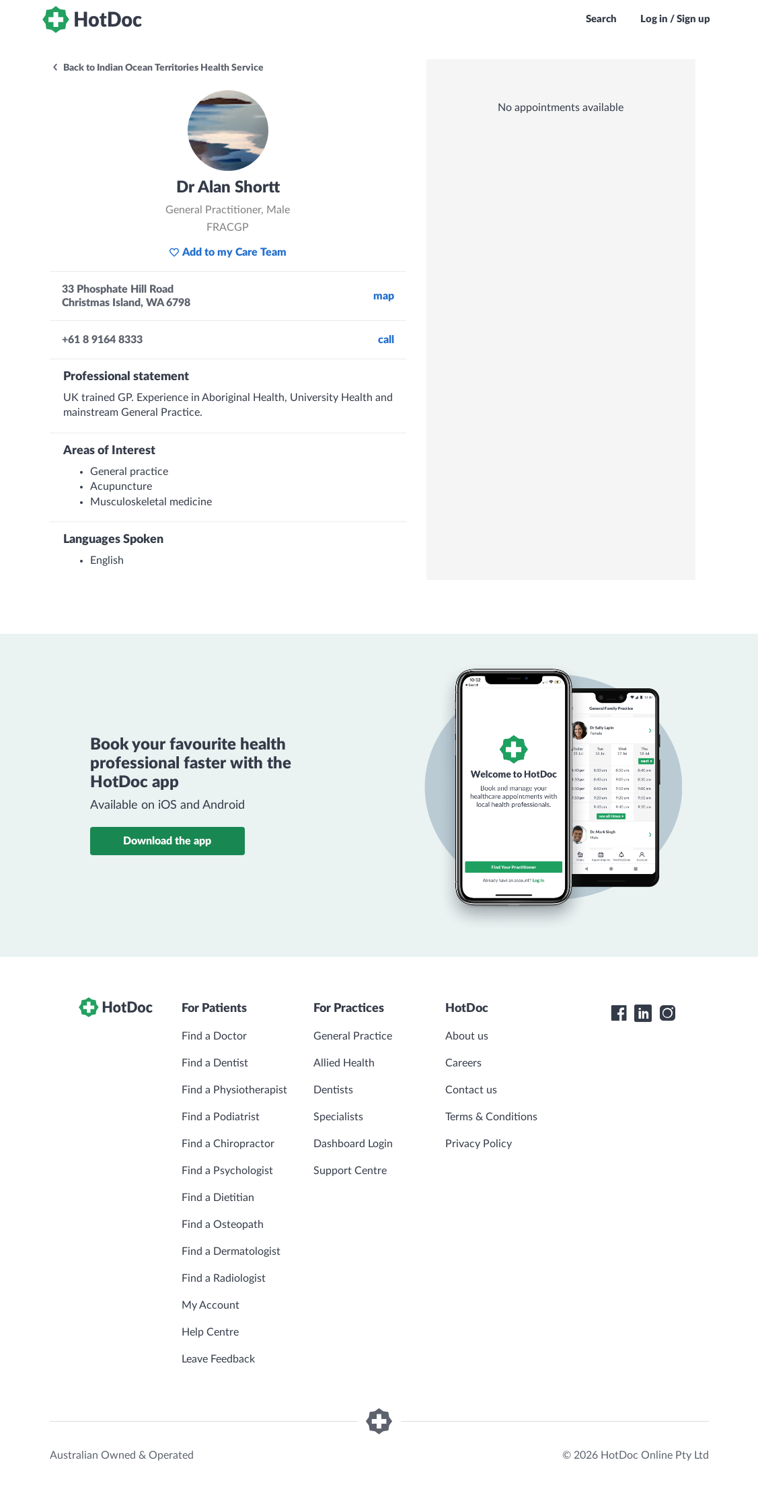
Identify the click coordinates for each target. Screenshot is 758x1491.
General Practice (352, 1036)
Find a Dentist (215, 1063)
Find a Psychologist (227, 1170)
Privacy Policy (478, 1143)
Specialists (338, 1117)
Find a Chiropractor (228, 1143)
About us (466, 1036)
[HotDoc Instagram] (667, 1013)
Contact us (471, 1090)
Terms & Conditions (491, 1117)
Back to (157, 68)
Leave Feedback (218, 1359)
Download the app (167, 841)
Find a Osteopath (223, 1224)
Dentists (333, 1090)
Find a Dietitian (218, 1197)
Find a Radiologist (224, 1278)
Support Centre (350, 1170)
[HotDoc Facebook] (619, 1013)
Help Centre (210, 1332)
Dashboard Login (353, 1143)
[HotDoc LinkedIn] (643, 1013)
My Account (210, 1305)
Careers (463, 1063)
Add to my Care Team (228, 252)
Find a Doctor (214, 1036)
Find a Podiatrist (221, 1117)
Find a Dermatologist (231, 1251)
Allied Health (344, 1063)
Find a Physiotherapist (234, 1090)
